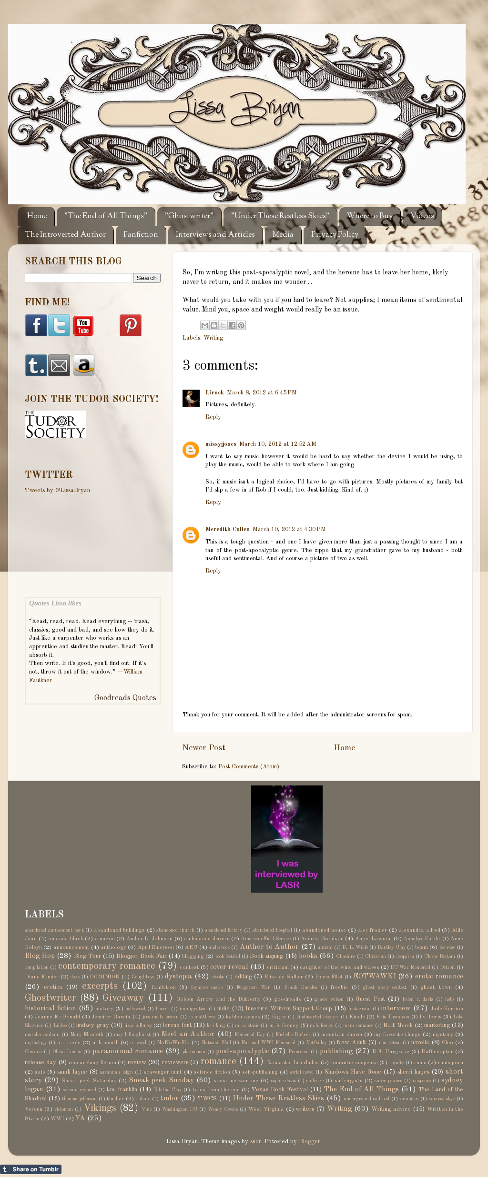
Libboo (60, 1025)
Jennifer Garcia (111, 1017)
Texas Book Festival (280, 1089)
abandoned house (324, 930)
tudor (170, 1098)
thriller (115, 1099)
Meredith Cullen (227, 529)
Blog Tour (87, 956)
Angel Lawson (373, 939)
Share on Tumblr (30, 1169)
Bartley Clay (391, 947)
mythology (36, 1042)
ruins (420, 1063)
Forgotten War (253, 987)
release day (40, 1062)
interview (396, 1008)
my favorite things (397, 1034)
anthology (113, 947)
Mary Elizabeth (86, 1034)
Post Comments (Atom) (248, 767)
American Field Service (266, 938)
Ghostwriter (50, 998)
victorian (63, 1109)
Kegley (279, 1017)
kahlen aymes (243, 1017)
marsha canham (42, 1034)
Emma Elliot (329, 977)
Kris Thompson (392, 1017)
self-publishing (260, 1072)
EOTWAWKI (374, 976)
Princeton (298, 1051)
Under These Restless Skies (278, 1098)
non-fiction (390, 1042)
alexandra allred (419, 930)
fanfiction (164, 987)
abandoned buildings (119, 930)
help (449, 999)
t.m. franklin (122, 1089)
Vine (147, 1109)
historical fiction (50, 1008)
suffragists (349, 1081)
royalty (396, 1062)
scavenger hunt (162, 1072)
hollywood (135, 1008)
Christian (375, 956)
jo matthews (202, 1017)
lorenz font (177, 1025)
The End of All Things (361, 1089)
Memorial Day (249, 1034)
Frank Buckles (300, 987)
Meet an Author (187, 1034)
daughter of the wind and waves (339, 967)
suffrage (315, 1080)
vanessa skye (442, 1099)
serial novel (302, 1072)
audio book (219, 947)
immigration (193, 1008)
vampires (408, 1099)
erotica (53, 987)
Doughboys (143, 977)
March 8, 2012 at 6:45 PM (262, 393)
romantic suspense (353, 1063)
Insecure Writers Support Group (288, 1009)
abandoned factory (224, 930)
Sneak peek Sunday (161, 1080)
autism (325, 947)
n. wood (138, 1042)
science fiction (212, 1072)
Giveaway (123, 998)
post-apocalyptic (242, 1051)
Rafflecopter (437, 1052)
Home (37, 216)
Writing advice (391, 1109)
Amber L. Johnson (149, 939)
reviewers (175, 1062)
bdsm (421, 947)
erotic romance (439, 976)
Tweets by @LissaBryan (57, 490)
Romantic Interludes (293, 1063)
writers (304, 1109)
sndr (255, 1141)
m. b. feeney (284, 1025)
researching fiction (92, 1063)
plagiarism (194, 1051)
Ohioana (33, 1051)
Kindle (357, 1017)
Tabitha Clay (167, 1089)
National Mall (216, 1042)
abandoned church (175, 930)
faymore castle (207, 987)
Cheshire (345, 956)
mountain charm (341, 1034)
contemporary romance (106, 966)
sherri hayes (413, 1072)
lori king (216, 1025)
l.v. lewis (431, 1017)
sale (40, 1072)
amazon (105, 939)
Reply (213, 417)
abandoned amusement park (54, 930)
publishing (336, 1051)
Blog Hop (40, 956)
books (308, 956)
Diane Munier (42, 977)
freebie (339, 987)
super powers (388, 1080)
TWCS (207, 1099)
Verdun (33, 1109)
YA (80, 1118)
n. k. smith (105, 1043)
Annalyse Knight (422, 938)
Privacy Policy (334, 235)
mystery (443, 1034)
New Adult (351, 1042)
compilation (37, 967)
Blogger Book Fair (141, 956)
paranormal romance (127, 1051)
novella (420, 1042)
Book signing (266, 956)
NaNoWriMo (173, 1043)
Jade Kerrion (447, 1009)
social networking (236, 1081)
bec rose (447, 947)
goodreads (287, 999)
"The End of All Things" (105, 216)
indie (223, 1009)
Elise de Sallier (283, 977)
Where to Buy (370, 216)
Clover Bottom (439, 956)
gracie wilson (329, 999)
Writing (213, 338)
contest (189, 967)
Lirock (214, 393)
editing (243, 977)
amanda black (65, 939)
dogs (75, 977)
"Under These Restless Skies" (280, 216)
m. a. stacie (247, 1025)
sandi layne (72, 1072)
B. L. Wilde (355, 947)
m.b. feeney (321, 1025)
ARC (191, 947)
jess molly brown (160, 1017)
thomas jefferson (79, 1099)
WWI (57, 1119)
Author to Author (269, 947)
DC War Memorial (410, 967)
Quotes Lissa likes (55, 603)
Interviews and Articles (215, 235)
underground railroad (367, 1099)
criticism (278, 967)
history (104, 1009)
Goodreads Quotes (125, 698)
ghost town (436, 987)
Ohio (447, 1043)
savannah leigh (116, 1072)
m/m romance (358, 1025)
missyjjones (220, 444)
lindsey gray (92, 1025)
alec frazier (372, 930)
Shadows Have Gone (353, 1072)
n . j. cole (69, 1043)
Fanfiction (140, 235)
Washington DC (179, 1109)
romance (218, 1061)
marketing (437, 1025)
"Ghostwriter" (189, 216)
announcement (71, 947)
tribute (142, 1099)
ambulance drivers (207, 939)
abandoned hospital (272, 930)
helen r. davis (418, 999)
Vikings (99, 1108)
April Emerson (156, 947)
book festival (227, 956)
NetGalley (316, 1042)
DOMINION (105, 977)
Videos (422, 216)
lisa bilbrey (138, 1025)
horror (163, 1008)
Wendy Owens (223, 1109)
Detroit (447, 967)
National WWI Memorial (268, 1042)
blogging (193, 956)
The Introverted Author (65, 235)
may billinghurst (132, 1034)
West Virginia (266, 1109)
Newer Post (203, 748)
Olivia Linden (66, 1051)
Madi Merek (398, 1025)
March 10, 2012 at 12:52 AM (277, 444)
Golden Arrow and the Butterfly (218, 999)
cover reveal (229, 967)
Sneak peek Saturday (88, 1081)
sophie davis (283, 1080)
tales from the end (216, 1090)
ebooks (218, 977)
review (137, 1062)
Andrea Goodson (322, 939)
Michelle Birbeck (293, 1034)
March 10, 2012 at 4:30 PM (289, 529)
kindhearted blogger (317, 1017)
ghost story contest (385, 987)
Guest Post (370, 999)
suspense (422, 1080)
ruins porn (450, 1063)
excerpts (100, 986)
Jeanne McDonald (57, 1017)
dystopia (178, 976)
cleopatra (405, 956)
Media (283, 235)
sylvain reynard (79, 1089)
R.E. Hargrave (390, 1052)
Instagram (359, 1008)
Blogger (309, 1141)
